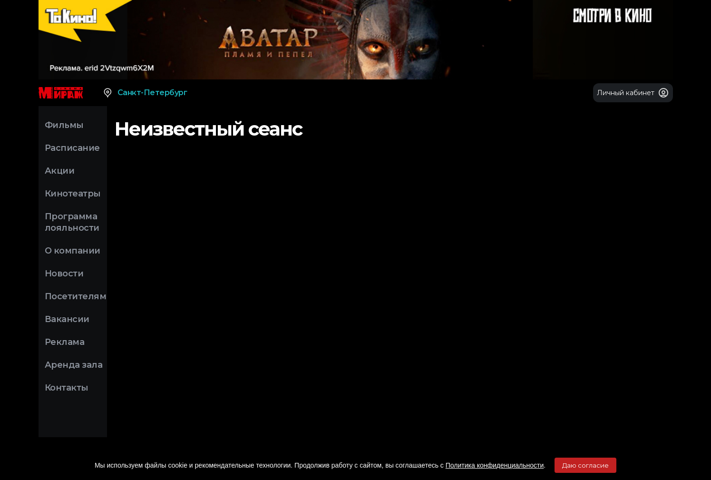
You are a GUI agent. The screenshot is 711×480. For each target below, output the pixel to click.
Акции (60, 171)
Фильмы (64, 125)
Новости (64, 273)
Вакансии (67, 319)
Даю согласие (585, 465)
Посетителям (76, 296)
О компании (72, 250)
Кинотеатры (73, 193)
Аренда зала (74, 365)
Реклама (65, 342)
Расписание (72, 148)
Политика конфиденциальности (495, 465)
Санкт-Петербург (144, 92)
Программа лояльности (72, 222)
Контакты (66, 387)
